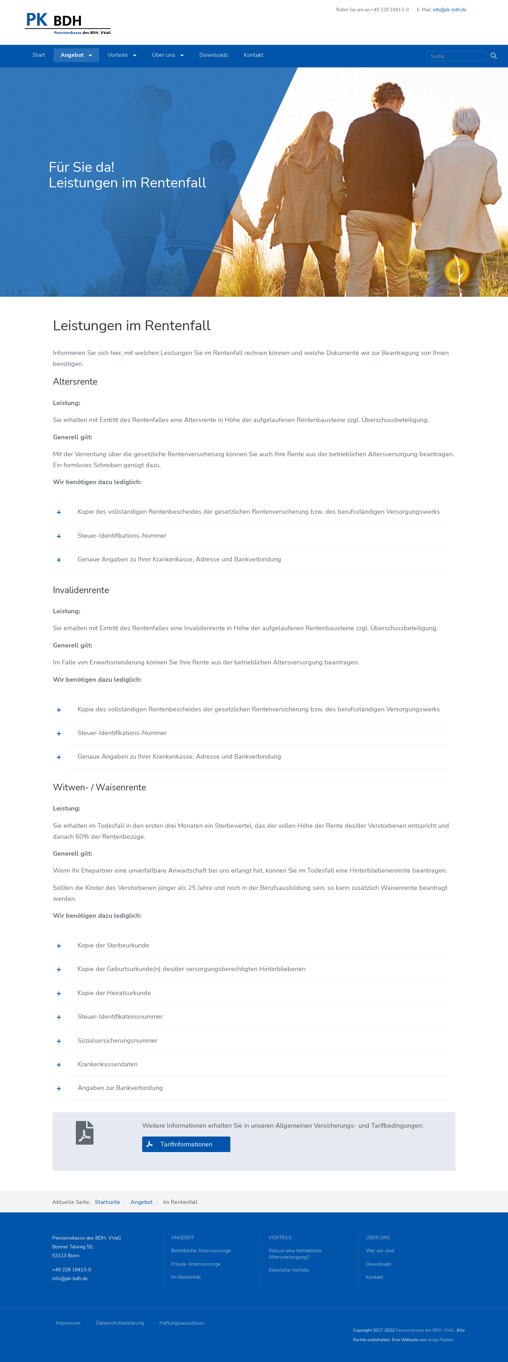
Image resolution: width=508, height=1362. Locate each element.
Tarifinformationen (186, 1144)
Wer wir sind (380, 1251)
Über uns (168, 55)
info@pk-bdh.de (449, 10)
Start (38, 55)
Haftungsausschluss (182, 1322)
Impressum (68, 1322)
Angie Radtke (440, 1340)
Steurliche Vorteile (288, 1270)
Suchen (492, 56)
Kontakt (254, 55)
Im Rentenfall (186, 1277)
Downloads (213, 55)
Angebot (76, 55)
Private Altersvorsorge (195, 1264)
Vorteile (122, 55)
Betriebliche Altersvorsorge (201, 1251)
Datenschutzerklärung (120, 1322)
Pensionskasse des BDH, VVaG (424, 1330)
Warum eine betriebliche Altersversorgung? (294, 1254)
